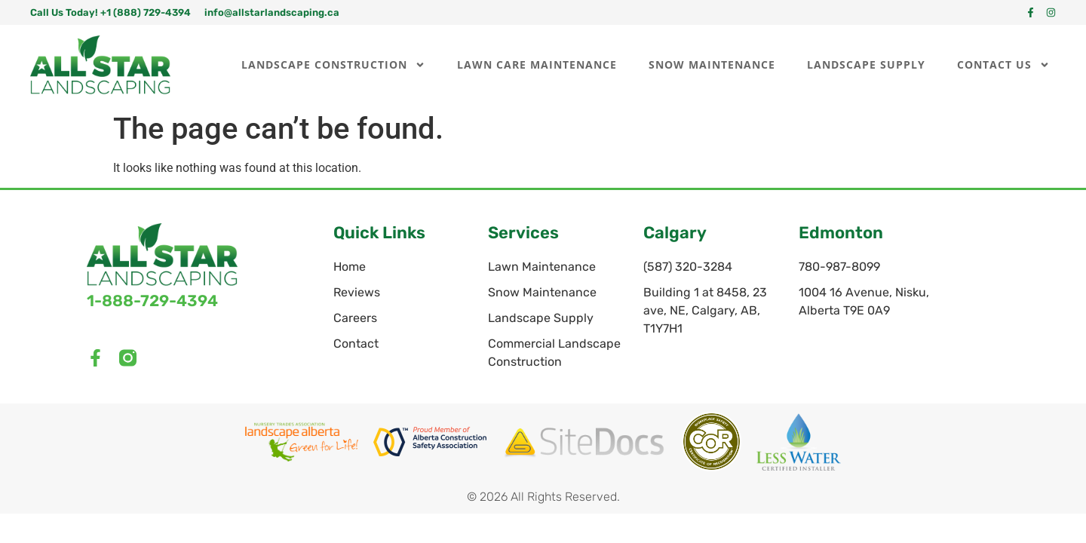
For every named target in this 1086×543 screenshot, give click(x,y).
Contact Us (1003, 65)
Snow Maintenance (712, 64)
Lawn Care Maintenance (537, 64)
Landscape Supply (866, 64)
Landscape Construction (333, 65)
